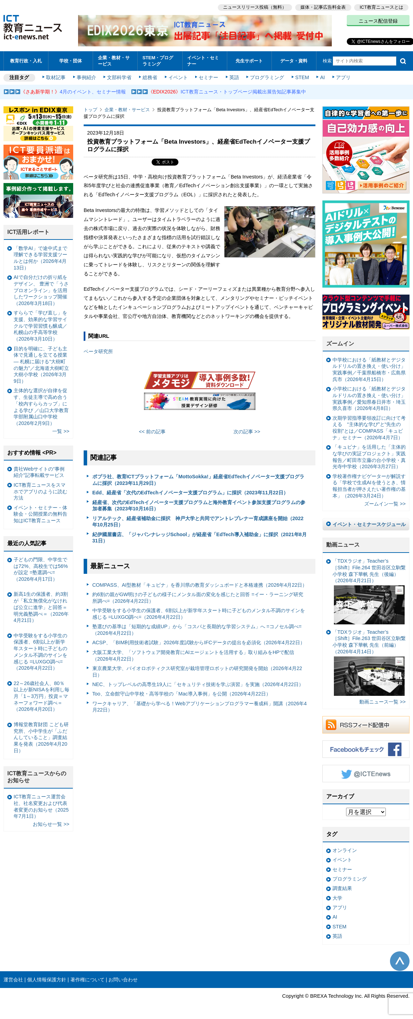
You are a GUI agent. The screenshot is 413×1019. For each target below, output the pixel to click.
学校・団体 (70, 60)
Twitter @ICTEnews (366, 773)
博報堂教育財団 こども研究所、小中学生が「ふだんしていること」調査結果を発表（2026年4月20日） (41, 737)
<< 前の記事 (152, 431)
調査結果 (342, 888)
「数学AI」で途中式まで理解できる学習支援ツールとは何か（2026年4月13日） (40, 258)
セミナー (208, 77)
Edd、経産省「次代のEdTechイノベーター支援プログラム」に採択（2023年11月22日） (190, 492)
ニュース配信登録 (378, 21)
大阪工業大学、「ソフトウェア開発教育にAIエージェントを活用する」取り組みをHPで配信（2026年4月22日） (193, 655)
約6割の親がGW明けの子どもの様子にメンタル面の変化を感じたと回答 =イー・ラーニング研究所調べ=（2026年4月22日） (197, 598)
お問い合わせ (123, 979)
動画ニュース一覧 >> (382, 702)
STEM (302, 77)
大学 (337, 898)
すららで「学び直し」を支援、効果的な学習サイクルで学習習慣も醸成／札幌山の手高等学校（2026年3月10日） (40, 326)
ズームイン (340, 344)
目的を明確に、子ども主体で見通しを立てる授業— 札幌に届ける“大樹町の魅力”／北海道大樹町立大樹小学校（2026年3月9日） (41, 365)
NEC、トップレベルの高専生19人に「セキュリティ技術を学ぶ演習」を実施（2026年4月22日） (198, 684)
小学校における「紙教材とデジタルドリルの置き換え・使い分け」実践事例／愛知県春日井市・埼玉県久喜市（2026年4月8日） (369, 398)
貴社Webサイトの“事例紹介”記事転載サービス (39, 472)
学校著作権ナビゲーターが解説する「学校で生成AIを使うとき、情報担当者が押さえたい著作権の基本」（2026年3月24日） (369, 486)
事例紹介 (86, 77)
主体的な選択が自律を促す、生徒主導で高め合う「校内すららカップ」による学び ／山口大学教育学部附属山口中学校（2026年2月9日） (41, 407)
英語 (234, 77)
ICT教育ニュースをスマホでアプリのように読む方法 (40, 491)
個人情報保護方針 (46, 979)
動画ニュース (343, 545)
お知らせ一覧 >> (51, 824)
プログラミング (267, 77)
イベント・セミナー (203, 60)
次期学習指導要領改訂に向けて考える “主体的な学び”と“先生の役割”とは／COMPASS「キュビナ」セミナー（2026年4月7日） (369, 427)
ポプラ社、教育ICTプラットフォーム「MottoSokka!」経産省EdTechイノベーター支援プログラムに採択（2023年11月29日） (198, 480)
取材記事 (56, 77)
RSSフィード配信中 (366, 724)
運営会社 (13, 979)
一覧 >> (60, 431)
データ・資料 (293, 60)
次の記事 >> (247, 431)
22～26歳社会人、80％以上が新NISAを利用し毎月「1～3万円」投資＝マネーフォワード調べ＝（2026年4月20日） (41, 696)
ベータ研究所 (98, 351)
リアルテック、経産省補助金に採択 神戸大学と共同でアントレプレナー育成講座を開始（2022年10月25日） (198, 522)
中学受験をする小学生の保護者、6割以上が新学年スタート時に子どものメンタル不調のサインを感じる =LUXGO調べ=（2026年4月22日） (198, 614)
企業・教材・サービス (114, 60)
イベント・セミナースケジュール (369, 524)
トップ (90, 109)
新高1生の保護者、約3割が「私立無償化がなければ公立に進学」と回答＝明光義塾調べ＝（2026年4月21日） (41, 607)
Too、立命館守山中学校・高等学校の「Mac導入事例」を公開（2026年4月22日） (181, 694)
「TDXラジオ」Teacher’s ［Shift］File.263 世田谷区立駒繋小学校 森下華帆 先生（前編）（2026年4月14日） (369, 662)
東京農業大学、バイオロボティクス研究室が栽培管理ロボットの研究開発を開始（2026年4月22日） (197, 672)
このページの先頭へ (400, 961)
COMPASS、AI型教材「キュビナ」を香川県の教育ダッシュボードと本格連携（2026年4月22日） (199, 585)
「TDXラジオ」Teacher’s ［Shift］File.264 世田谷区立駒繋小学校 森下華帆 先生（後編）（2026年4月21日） (369, 591)
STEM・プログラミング (158, 60)
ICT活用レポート (28, 232)
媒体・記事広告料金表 (323, 7)
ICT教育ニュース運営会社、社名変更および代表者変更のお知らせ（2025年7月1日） (41, 806)
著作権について (87, 979)
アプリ (343, 77)
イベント (178, 77)
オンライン (344, 850)
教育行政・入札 (26, 60)
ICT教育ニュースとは (381, 7)
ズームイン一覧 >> (385, 504)
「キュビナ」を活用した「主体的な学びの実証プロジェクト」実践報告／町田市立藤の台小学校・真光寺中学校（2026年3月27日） (369, 456)
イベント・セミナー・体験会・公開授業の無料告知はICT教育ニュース (40, 514)
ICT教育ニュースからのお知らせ (37, 777)
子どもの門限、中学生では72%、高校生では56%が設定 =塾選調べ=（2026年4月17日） (41, 569)
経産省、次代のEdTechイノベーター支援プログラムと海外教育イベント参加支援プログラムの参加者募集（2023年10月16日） (198, 506)
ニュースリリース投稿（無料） (254, 7)
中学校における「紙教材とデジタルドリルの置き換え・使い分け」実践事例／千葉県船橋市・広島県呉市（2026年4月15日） (369, 369)
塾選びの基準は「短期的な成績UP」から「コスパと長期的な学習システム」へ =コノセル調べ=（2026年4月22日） (197, 630)
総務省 (150, 77)
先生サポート (249, 60)
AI (322, 77)
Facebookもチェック (366, 749)
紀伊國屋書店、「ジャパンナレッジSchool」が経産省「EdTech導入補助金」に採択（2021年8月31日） (199, 538)
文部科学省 (119, 77)
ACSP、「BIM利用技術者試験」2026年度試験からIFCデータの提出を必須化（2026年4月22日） (198, 642)
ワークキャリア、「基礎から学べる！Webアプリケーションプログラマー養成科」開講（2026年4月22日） (199, 707)
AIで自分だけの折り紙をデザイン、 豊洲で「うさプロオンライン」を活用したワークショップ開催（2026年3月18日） (41, 290)
